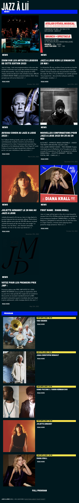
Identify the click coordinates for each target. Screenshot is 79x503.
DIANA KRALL (42, 458)
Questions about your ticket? (35, 499)
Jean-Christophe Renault (48, 355)
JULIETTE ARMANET (44, 424)
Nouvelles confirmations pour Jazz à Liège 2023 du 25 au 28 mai (58, 136)
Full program (39, 491)
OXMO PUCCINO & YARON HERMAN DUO (52, 390)
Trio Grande (42, 321)
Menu (75, 3)
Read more (6, 81)
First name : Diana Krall (54, 210)
